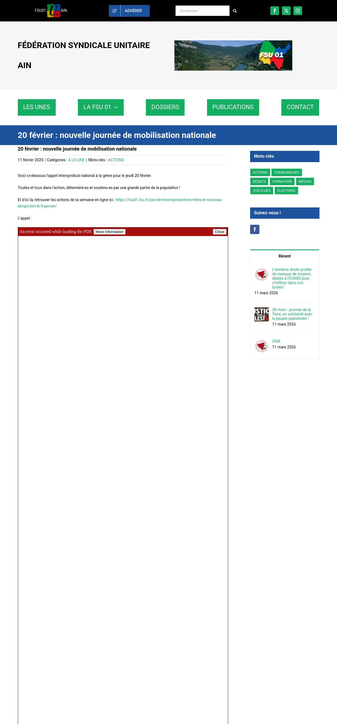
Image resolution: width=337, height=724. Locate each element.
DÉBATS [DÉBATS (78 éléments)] (259, 181)
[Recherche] (235, 10)
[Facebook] (254, 229)
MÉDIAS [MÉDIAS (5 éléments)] (305, 181)
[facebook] (274, 10)
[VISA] (261, 342)
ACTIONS (116, 160)
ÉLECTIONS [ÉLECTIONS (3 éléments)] (286, 190)
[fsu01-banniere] (233, 42)
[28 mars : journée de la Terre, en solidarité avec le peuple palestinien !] (261, 310)
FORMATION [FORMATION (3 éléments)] (282, 181)
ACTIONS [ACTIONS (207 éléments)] (260, 172)
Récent (285, 256)
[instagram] (297, 10)
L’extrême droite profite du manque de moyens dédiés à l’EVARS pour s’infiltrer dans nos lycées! (292, 278)
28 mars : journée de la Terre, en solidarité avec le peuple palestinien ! (292, 314)
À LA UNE (76, 160)
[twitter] (286, 10)
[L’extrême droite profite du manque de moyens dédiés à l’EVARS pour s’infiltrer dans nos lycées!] (261, 270)
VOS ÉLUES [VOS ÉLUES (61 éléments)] (262, 190)
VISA (276, 341)
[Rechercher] (202, 10)
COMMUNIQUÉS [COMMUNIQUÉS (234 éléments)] (286, 172)
